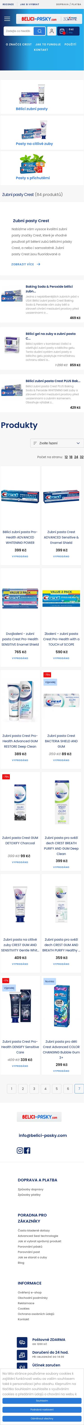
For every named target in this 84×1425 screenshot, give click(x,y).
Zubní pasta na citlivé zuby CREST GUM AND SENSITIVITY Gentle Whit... (20, 945)
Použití (70, 44)
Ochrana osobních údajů (36, 1314)
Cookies (24, 1308)
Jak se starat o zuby (32, 1257)
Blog (21, 1263)
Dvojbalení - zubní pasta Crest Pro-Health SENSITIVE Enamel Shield (20, 639)
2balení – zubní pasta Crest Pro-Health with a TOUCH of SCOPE (61, 639)
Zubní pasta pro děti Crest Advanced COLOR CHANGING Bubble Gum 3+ (61, 1049)
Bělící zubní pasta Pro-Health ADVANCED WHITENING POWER (20, 537)
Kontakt (41, 50)
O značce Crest (19, 44)
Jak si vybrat (29, 4)
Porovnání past (29, 1252)
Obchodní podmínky (33, 1298)
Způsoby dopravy (30, 1189)
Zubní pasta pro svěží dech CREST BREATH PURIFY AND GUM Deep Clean (61, 846)
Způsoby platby (29, 1195)
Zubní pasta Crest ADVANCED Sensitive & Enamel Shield (61, 537)
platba (76, 4)
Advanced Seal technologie (38, 1236)
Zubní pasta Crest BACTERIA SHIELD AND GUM (61, 741)
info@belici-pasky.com (43, 1135)
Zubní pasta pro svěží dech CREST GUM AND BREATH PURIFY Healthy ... (61, 945)
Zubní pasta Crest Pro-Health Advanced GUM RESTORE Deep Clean (20, 741)
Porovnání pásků (30, 1246)
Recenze (8, 4)
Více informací (64, 1399)
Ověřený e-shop (30, 1292)
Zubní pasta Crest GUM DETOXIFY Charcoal (20, 840)
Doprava (62, 4)
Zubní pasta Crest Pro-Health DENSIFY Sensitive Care (20, 1047)
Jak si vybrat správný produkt (39, 1241)
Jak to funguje (48, 44)
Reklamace (26, 1303)
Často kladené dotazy (34, 1230)
